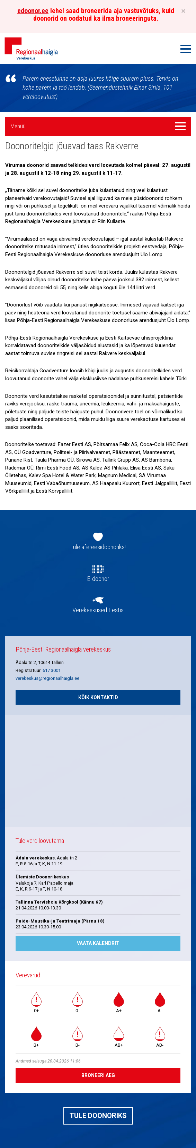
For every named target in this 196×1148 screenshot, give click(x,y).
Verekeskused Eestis (98, 610)
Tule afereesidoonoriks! (98, 547)
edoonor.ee (32, 11)
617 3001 (52, 670)
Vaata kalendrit (98, 943)
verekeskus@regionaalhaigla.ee (47, 678)
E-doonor (98, 579)
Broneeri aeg (98, 1075)
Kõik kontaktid (98, 697)
